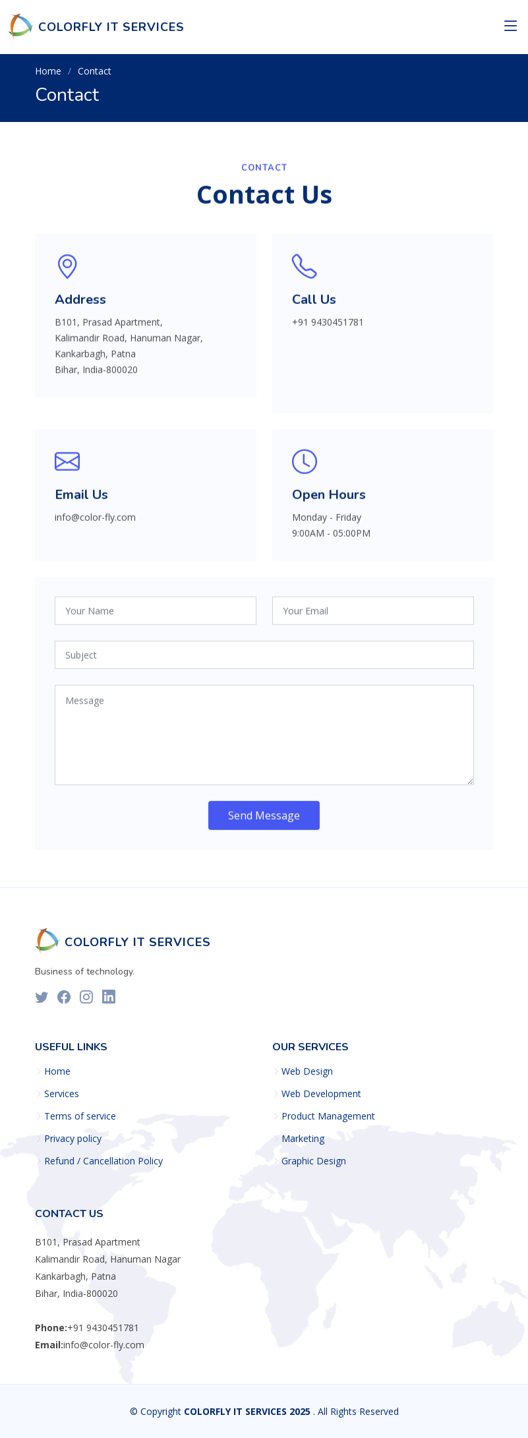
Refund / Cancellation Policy (103, 1161)
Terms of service (80, 1116)
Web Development (321, 1093)
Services (61, 1093)
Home (48, 71)
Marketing (302, 1138)
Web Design (307, 1071)
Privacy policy (73, 1138)
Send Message (264, 821)
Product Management (328, 1116)
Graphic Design (313, 1161)
